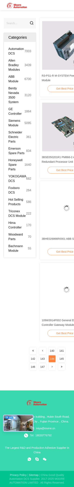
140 (52, 350)
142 (33, 358)
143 (42, 358)
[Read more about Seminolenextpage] (33, 350)
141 (61, 350)
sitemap (34, 475)
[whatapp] (29, 459)
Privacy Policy (18, 475)
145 (61, 358)
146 (33, 366)
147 (42, 366)
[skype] (37, 459)
